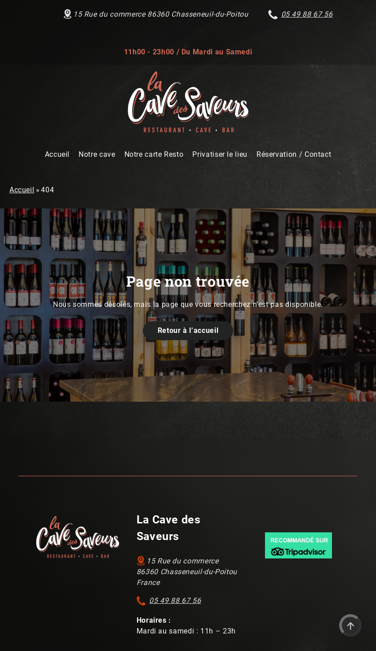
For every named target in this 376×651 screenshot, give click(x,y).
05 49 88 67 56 (175, 600)
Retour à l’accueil (188, 330)
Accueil (21, 190)
